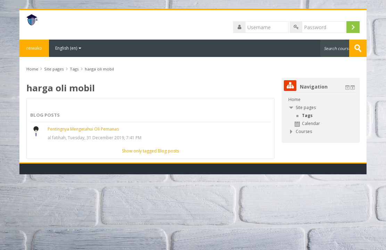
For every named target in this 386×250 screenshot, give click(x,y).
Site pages (54, 69)
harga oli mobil (99, 69)
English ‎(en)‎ (68, 48)
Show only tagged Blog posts (150, 151)
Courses (304, 131)
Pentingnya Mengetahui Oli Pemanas (83, 129)
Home (294, 99)
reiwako (34, 48)
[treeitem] (320, 99)
